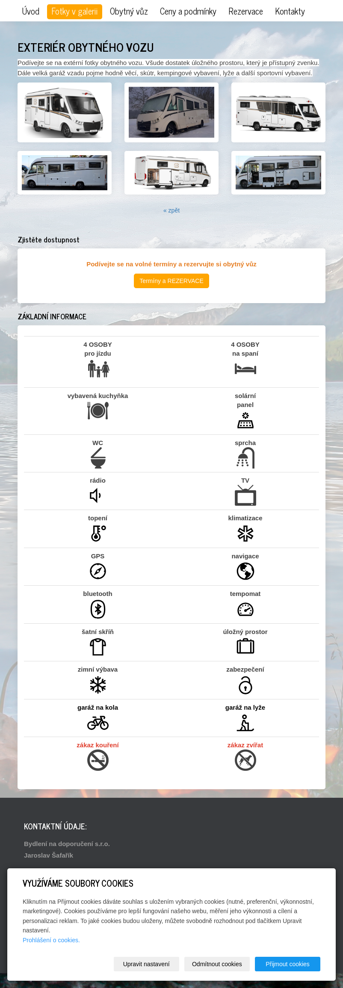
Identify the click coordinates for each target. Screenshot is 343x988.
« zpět (171, 210)
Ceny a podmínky (188, 11)
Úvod (30, 11)
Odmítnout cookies (217, 964)
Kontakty (290, 11)
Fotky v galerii (74, 11)
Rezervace (245, 11)
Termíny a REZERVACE (171, 280)
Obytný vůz (129, 11)
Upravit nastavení (146, 964)
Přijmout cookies (288, 964)
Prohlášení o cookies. (51, 940)
